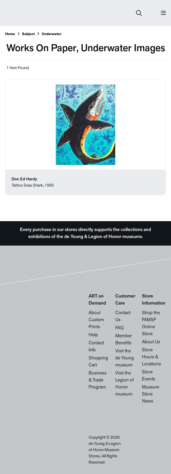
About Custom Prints (96, 320)
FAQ (119, 328)
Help (93, 335)
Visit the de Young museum (124, 358)
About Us (151, 342)
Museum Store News (150, 394)
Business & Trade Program (97, 380)
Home (10, 34)
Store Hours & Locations (151, 357)
